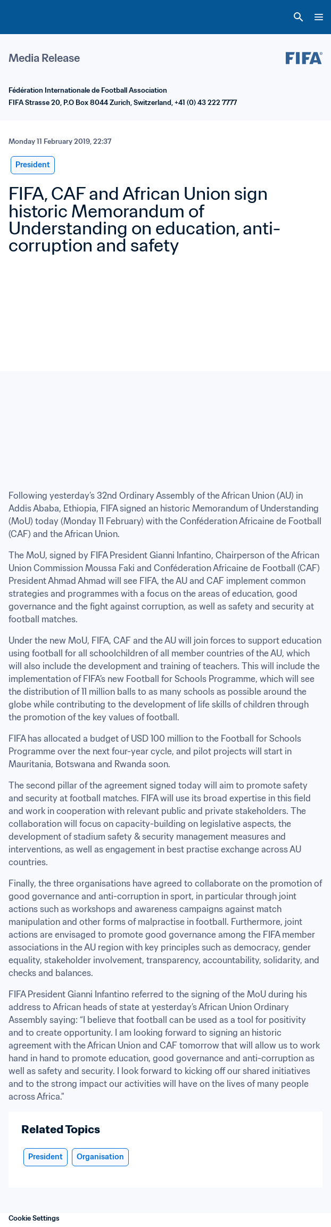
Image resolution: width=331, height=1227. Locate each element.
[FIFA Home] (28, 17)
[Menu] (318, 17)
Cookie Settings (34, 1218)
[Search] (298, 17)
